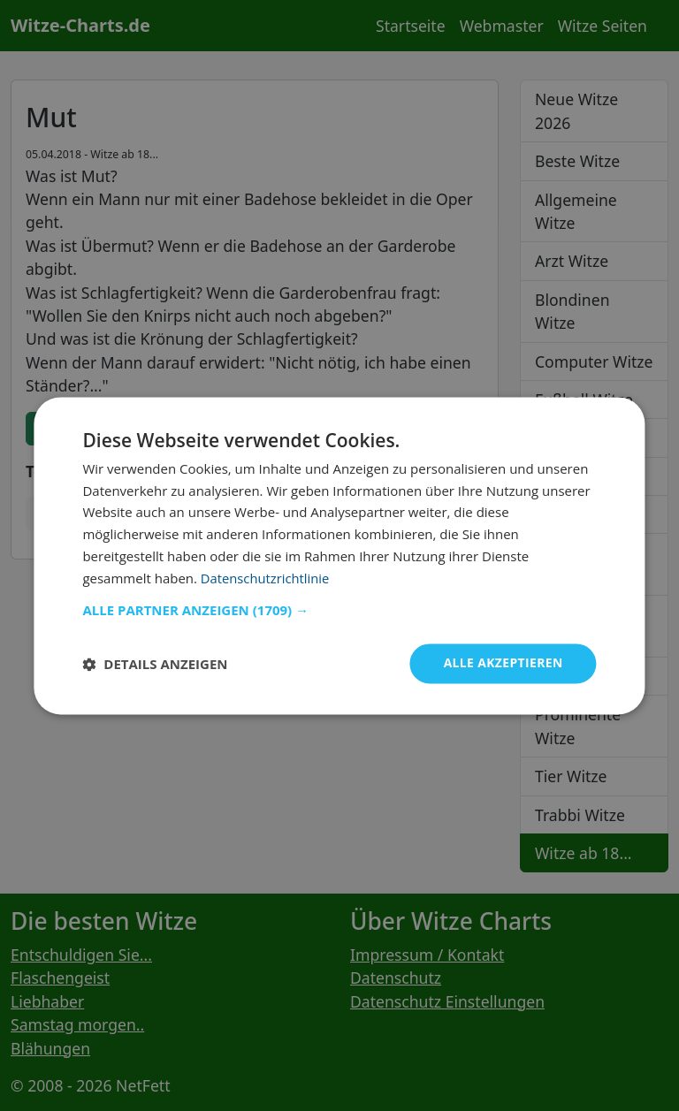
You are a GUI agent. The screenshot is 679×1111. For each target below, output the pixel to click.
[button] (339, 611)
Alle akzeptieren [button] (502, 663)
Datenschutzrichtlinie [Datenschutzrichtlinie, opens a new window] (266, 578)
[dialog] (339, 556)
